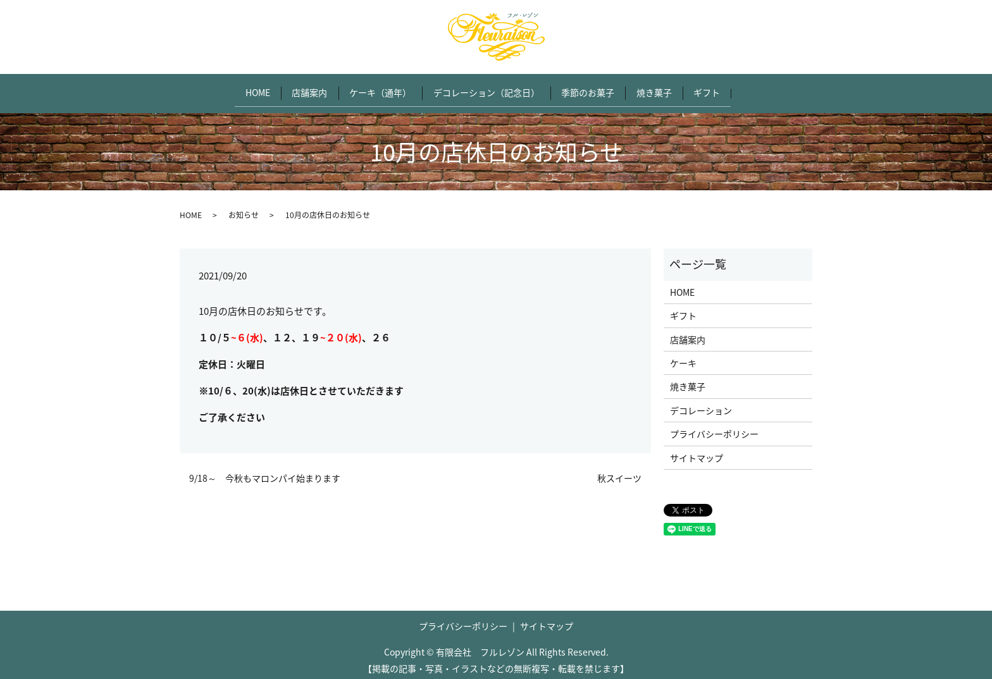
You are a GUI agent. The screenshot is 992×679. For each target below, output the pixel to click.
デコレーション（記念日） (486, 89)
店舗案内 (300, 89)
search (767, 89)
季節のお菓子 (592, 89)
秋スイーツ (619, 472)
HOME (244, 89)
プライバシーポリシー (714, 427)
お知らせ (243, 208)
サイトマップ (696, 450)
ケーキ (683, 356)
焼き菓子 (663, 89)
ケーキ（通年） (376, 89)
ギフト (721, 89)
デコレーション (701, 404)
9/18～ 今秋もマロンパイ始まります (264, 472)
